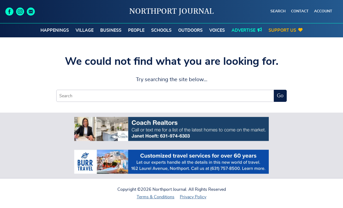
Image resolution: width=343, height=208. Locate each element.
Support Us (282, 30)
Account (323, 11)
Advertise (243, 30)
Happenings (54, 30)
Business (110, 30)
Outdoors (190, 30)
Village (85, 30)
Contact (300, 11)
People (136, 30)
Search (278, 11)
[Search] (165, 96)
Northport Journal (171, 11)
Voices (217, 30)
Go (280, 95)
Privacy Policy (193, 197)
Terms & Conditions (155, 197)
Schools (161, 30)
